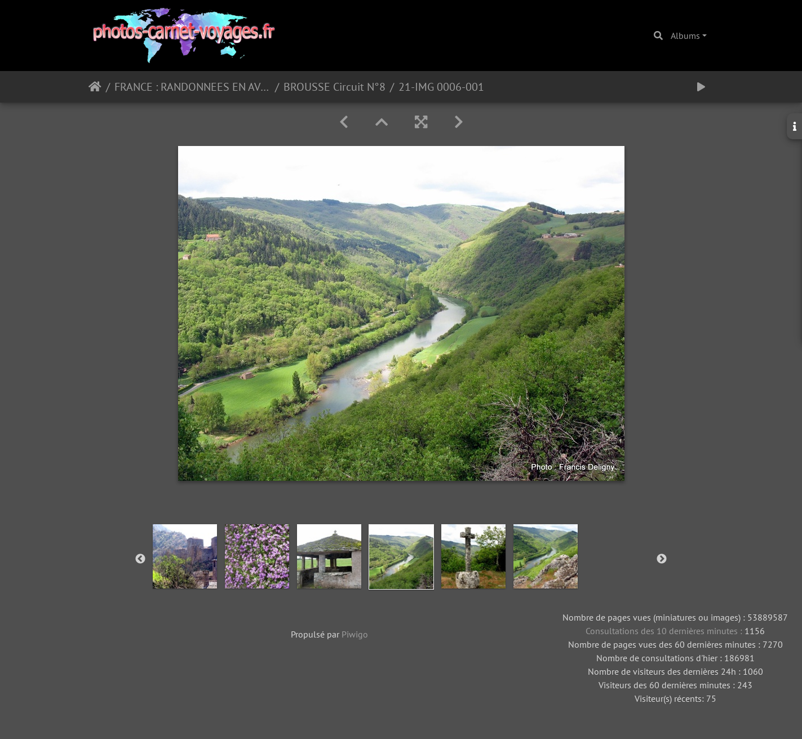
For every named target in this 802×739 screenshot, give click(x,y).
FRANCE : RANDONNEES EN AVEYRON (192, 86)
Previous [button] (140, 559)
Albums (685, 35)
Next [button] (661, 559)
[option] (185, 556)
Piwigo (355, 634)
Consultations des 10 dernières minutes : (665, 630)
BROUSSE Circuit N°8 (334, 86)
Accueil (94, 86)
